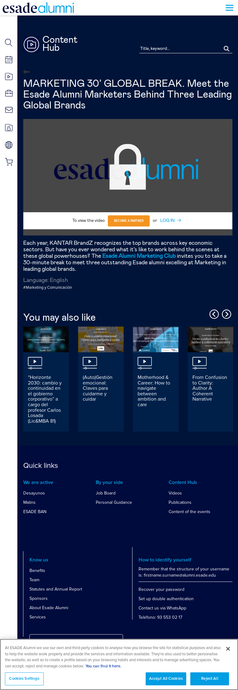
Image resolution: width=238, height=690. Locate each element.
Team (34, 579)
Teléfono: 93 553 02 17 (160, 617)
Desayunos (34, 493)
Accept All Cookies (166, 681)
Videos (175, 493)
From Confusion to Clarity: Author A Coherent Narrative (209, 388)
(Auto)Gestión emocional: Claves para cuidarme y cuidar (97, 388)
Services (37, 617)
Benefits (37, 570)
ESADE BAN (34, 511)
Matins (29, 502)
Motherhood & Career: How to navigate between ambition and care (154, 391)
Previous (213, 313)
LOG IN (167, 220)
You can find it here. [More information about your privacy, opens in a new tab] (103, 669)
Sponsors (38, 598)
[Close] (228, 651)
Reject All (209, 681)
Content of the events (189, 511)
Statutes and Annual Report (55, 589)
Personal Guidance (114, 502)
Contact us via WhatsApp (162, 608)
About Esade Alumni (48, 607)
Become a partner (128, 221)
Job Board (106, 493)
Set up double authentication (166, 598)
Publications (180, 502)
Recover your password (161, 589)
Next (225, 313)
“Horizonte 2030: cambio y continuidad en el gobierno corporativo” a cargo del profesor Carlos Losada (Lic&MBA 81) (45, 399)
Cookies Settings (24, 681)
